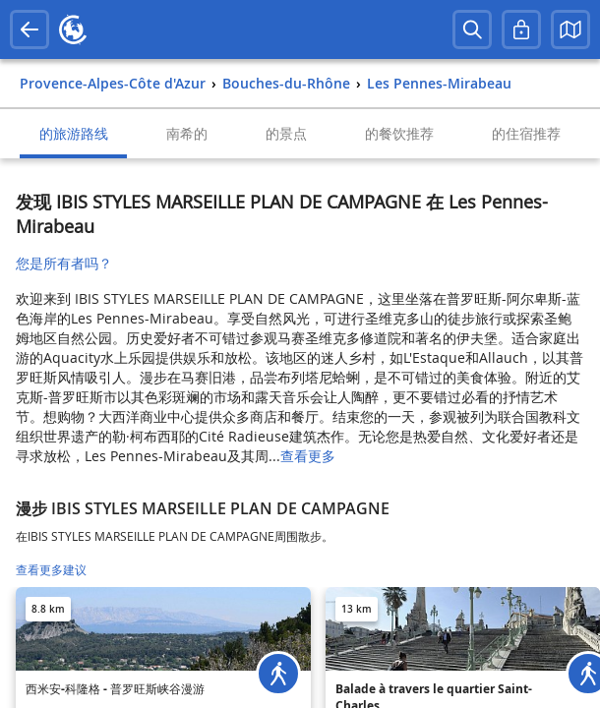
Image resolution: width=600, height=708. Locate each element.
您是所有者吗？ (64, 263)
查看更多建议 (51, 569)
